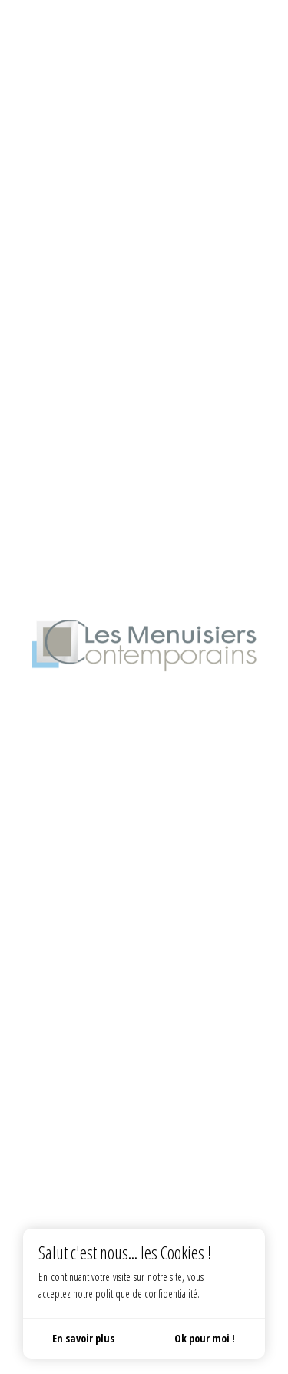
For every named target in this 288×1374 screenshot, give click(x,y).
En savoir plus (83, 1338)
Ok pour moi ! (204, 1338)
